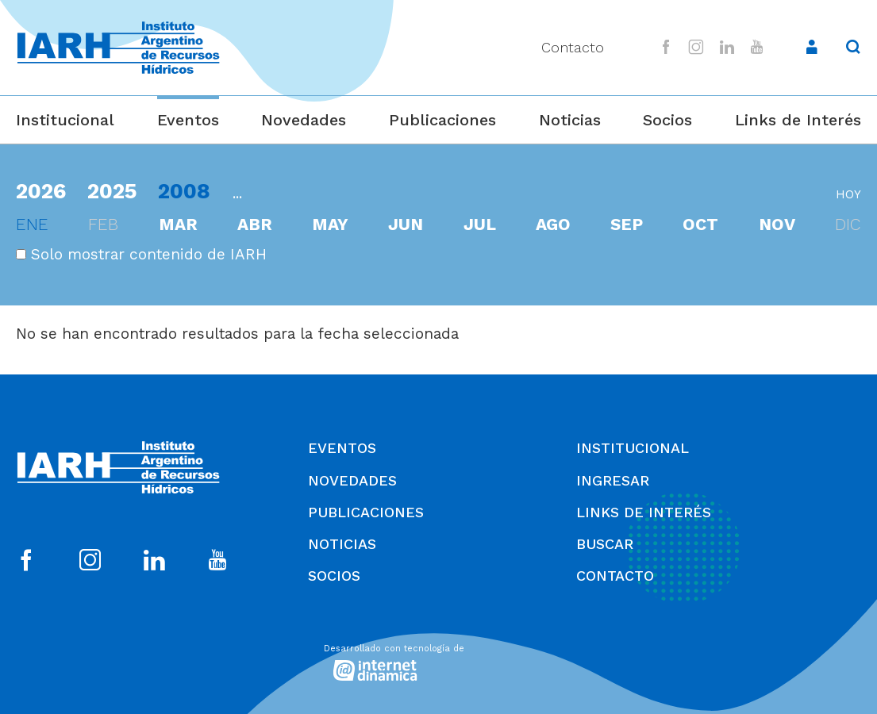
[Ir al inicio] (118, 48)
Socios (667, 119)
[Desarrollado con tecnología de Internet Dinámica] (439, 659)
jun (405, 224)
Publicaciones (442, 119)
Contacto (572, 47)
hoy (848, 194)
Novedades (303, 119)
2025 (112, 190)
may (330, 224)
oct (700, 224)
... (237, 193)
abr (254, 224)
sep (626, 224)
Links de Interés (798, 119)
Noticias (570, 119)
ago (553, 224)
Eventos (188, 119)
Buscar (604, 544)
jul (480, 224)
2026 (41, 190)
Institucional (65, 119)
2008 (184, 190)
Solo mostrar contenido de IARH (141, 254)
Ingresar (612, 480)
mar (178, 224)
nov (777, 224)
